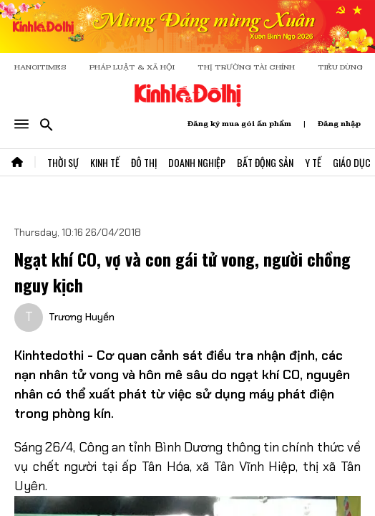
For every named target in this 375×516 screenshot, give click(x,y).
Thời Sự (63, 162)
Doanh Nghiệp (196, 162)
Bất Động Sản (265, 162)
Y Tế (313, 162)
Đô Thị (144, 162)
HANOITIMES (40, 67)
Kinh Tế (105, 162)
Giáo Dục (352, 162)
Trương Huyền (82, 316)
